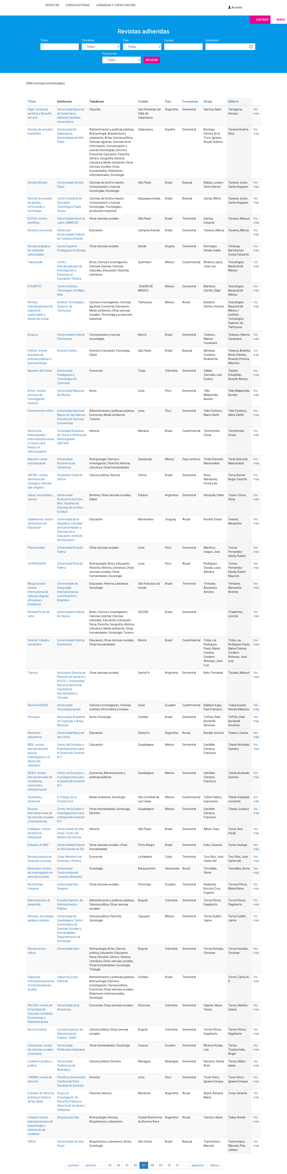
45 (127, 1165)
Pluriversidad (36, 547)
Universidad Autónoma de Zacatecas (66, 463)
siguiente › (198, 1165)
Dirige (208, 101)
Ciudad (168, 40)
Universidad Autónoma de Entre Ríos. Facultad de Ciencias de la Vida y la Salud (70, 503)
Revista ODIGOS (38, 705)
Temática (88, 40)
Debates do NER (38, 845)
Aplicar (152, 60)
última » (215, 1165)
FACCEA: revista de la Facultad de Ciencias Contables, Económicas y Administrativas (40, 1014)
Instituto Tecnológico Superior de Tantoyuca (70, 306)
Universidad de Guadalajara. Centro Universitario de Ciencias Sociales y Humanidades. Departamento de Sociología (70, 929)
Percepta (34, 717)
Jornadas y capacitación (115, 5)
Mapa (281, 19)
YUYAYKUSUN (37, 563)
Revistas (52, 5)
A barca (33, 334)
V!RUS (32, 1141)
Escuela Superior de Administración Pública (70, 904)
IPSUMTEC (35, 286)
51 (177, 1165)
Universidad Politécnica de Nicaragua (66, 1065)
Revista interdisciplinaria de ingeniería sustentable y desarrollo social (40, 310)
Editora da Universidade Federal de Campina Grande (70, 234)
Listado (262, 19)
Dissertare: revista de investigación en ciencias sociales (40, 872)
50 (169, 1165)
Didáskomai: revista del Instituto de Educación (40, 523)
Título (44, 40)
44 (118, 1165)
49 (160, 1165)
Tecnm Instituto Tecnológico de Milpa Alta (70, 290)
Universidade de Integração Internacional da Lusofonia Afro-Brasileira (67, 592)
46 (135, 1165)
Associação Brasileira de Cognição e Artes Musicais (71, 721)
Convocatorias (77, 5)
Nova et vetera (37, 1029)
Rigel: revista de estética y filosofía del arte (39, 113)
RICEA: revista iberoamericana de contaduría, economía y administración (40, 781)
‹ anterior (90, 1165)
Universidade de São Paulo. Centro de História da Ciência (70, 833)
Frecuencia (109, 53)
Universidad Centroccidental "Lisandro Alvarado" (70, 872)
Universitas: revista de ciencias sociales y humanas (40, 1049)
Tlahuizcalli (35, 262)
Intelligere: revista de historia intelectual (39, 833)
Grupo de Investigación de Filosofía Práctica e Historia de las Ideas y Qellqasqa (71, 1101)
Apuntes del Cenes (40, 370)
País (126, 40)
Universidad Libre (68, 948)
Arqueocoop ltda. (68, 1117)
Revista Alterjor (38, 182)
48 (152, 1165)
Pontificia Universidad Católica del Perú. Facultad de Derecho (71, 1081)
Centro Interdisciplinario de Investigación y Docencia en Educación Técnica (69, 270)
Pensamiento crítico (41, 410)
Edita (233, 101)
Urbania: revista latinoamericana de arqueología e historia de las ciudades (40, 1126)
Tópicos (33, 672)
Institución (212, 40)
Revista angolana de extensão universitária (39, 250)
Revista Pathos (67, 350)
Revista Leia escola (40, 230)
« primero (73, 1165)
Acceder (235, 7)
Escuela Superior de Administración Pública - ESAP (70, 1033)
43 (110, 1165)
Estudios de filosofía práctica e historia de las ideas (41, 1097)
